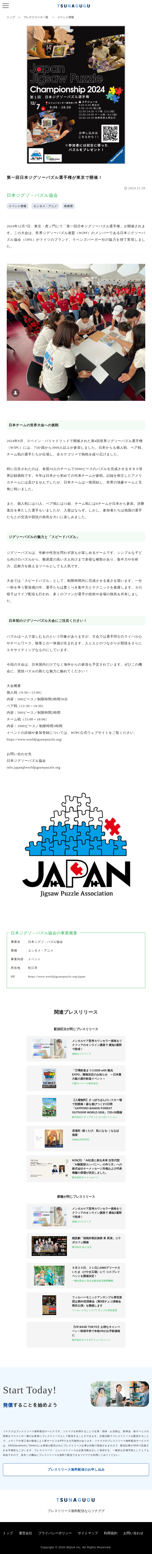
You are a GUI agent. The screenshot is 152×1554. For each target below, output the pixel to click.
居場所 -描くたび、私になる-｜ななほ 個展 (95, 1132)
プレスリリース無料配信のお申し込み (76, 1469)
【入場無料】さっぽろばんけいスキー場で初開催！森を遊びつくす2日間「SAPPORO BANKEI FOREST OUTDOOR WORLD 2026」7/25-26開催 (97, 1106)
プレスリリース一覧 (35, 17)
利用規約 (110, 1533)
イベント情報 (65, 17)
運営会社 (25, 1533)
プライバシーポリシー (55, 1533)
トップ (11, 17)
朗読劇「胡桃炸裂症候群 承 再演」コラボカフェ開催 (96, 1240)
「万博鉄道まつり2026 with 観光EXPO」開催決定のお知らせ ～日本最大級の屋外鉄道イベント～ (96, 1074)
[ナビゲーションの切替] (5, 6)
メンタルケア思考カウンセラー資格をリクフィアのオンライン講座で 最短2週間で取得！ (97, 1045)
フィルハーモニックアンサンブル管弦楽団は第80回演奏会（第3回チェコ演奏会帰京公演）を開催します (97, 1301)
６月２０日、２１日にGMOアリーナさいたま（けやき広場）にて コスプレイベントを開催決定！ (96, 1272)
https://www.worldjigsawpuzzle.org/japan (56, 976)
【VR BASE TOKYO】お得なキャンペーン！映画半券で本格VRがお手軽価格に (96, 1331)
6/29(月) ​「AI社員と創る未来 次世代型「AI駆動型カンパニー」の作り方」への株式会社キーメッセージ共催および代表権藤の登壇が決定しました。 (97, 1166)
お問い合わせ (133, 1533)
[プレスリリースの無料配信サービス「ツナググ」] (76, 6)
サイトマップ (88, 1533)
